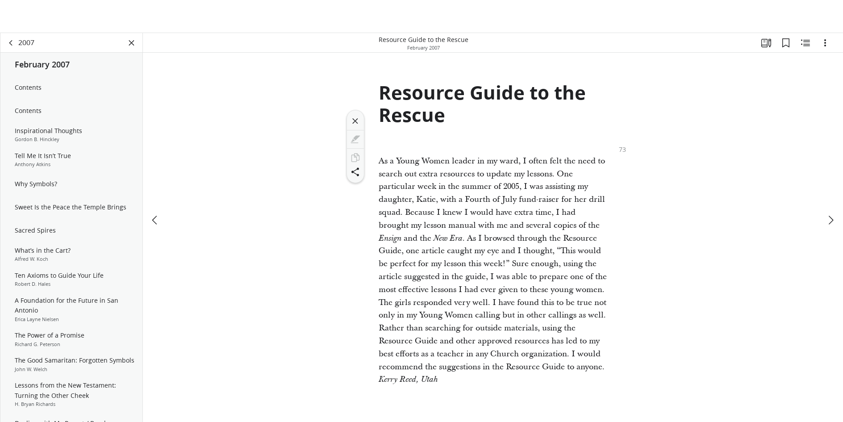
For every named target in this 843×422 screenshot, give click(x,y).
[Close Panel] (132, 43)
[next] (830, 220)
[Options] (825, 43)
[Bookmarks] (786, 43)
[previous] (155, 220)
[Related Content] (805, 43)
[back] (11, 43)
